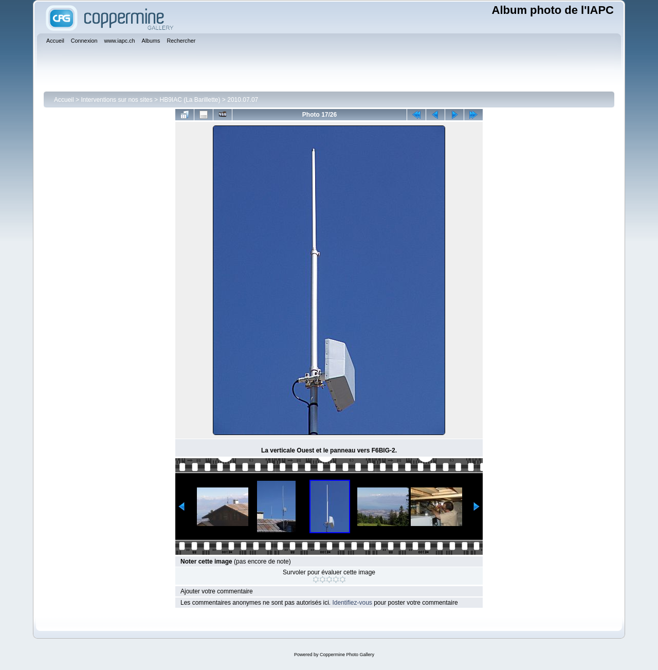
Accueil (64, 99)
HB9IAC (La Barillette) (189, 99)
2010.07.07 (242, 99)
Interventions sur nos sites (116, 99)
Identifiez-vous (352, 602)
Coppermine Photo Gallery (347, 654)
